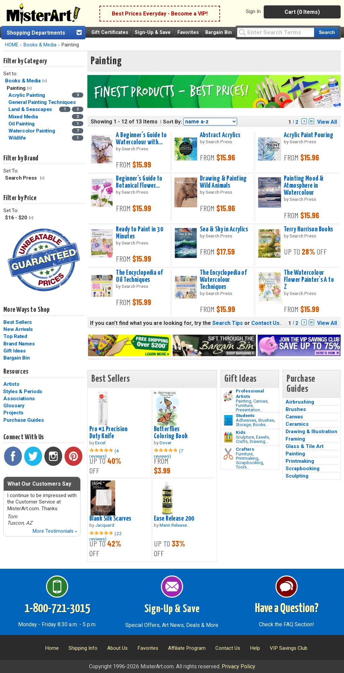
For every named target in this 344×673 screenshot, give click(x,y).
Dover (166, 442)
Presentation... (249, 409)
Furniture (244, 405)
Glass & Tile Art (305, 446)
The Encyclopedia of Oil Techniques (139, 276)
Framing (295, 439)
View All (327, 122)
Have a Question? (286, 609)
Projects (13, 413)
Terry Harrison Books (308, 229)
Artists (11, 384)
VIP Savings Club (288, 648)
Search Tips (227, 323)
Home (52, 648)
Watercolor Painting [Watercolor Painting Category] (32, 131)
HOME (11, 45)
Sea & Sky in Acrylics (224, 229)
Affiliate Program (187, 648)
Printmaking (247, 458)
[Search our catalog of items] (326, 32)
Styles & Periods (22, 391)
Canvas (260, 401)
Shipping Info (83, 648)
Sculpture (245, 437)
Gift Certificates (109, 32)
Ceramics (297, 424)
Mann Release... (175, 525)
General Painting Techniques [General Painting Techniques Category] (42, 102)
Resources (15, 371)
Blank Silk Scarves (110, 518)
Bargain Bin (218, 32)
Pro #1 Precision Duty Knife (108, 433)
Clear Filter (44, 80)
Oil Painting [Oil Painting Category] (22, 124)
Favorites (188, 32)
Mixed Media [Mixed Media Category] (23, 117)
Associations (19, 399)
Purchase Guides (23, 420)
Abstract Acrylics (220, 135)
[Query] (275, 32)
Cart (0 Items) (302, 12)
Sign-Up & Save (153, 32)
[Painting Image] (228, 396)
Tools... (243, 467)
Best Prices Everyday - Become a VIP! (160, 13)
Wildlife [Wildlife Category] (17, 138)
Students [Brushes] (245, 415)
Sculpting (297, 476)
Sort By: (172, 122)
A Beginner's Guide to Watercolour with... (141, 139)
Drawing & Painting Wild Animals (223, 182)
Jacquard (104, 525)
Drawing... (259, 441)
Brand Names (19, 344)
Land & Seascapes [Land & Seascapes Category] (30, 109)
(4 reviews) (104, 453)
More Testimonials (54, 531)
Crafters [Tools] (245, 449)
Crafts (242, 441)
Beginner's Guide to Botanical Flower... (139, 182)
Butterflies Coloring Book (171, 433)
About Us (117, 648)
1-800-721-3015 (57, 609)
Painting (243, 401)
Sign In (253, 11)
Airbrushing (300, 402)
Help (255, 648)
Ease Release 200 (174, 518)
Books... (260, 424)
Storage (243, 424)
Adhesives (246, 420)
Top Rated (15, 336)
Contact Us (265, 323)
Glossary (14, 406)
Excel (100, 442)
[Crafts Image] (228, 437)
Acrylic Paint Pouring (308, 135)
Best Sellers (17, 322)
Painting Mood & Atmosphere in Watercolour (304, 185)
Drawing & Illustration (311, 431)
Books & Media (40, 45)
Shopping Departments (36, 33)
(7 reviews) (168, 453)
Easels (262, 437)
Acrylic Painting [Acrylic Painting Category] (27, 95)
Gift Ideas (14, 351)
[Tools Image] (228, 454)
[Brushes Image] (228, 420)
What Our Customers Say (39, 484)
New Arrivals (18, 329)
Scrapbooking (249, 462)
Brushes (266, 420)
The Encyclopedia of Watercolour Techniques (223, 279)
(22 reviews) (105, 536)
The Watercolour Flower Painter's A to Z (309, 279)
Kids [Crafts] (241, 432)
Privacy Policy (238, 666)
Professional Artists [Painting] (250, 393)
